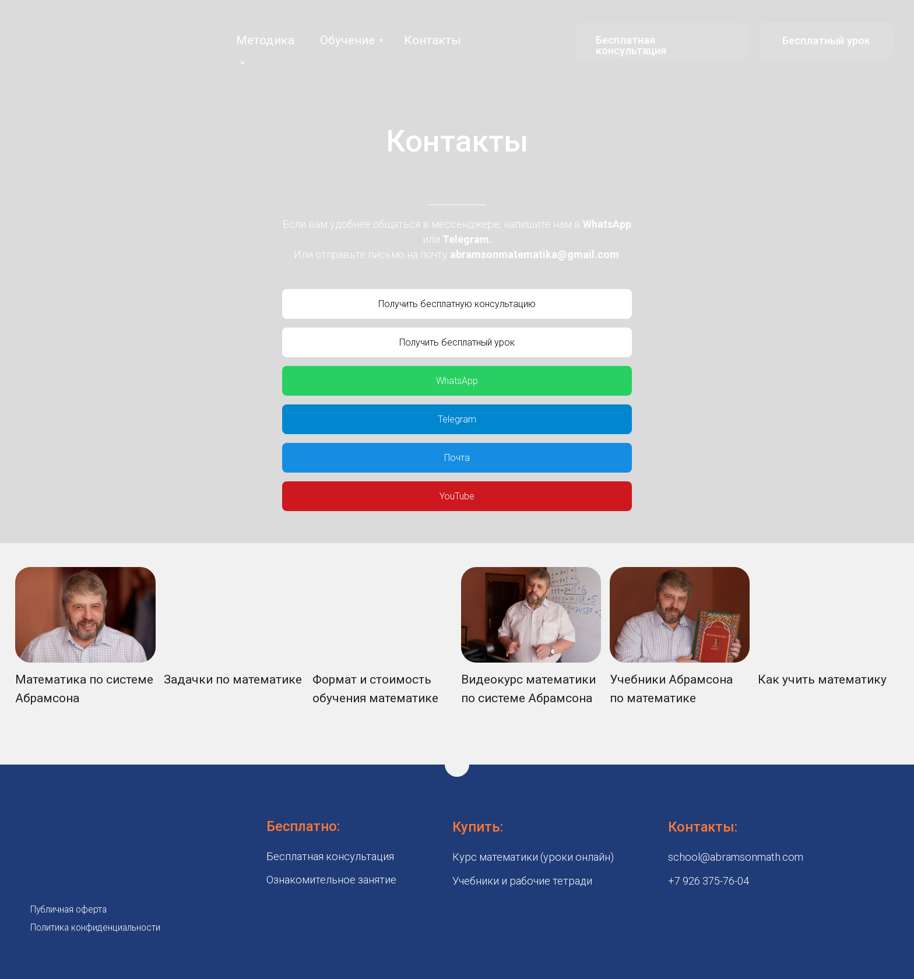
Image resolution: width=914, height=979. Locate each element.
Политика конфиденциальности (95, 927)
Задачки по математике (233, 679)
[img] (85, 614)
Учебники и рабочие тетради (522, 881)
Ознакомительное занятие (331, 880)
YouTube (457, 496)
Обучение (347, 40)
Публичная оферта (68, 909)
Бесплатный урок (826, 40)
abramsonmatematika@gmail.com (534, 254)
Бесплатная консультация (631, 45)
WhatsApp (607, 224)
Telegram (465, 239)
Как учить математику (822, 679)
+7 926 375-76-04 (708, 881)
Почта (457, 457)
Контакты (432, 40)
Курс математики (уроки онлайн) (533, 857)
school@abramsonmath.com (735, 857)
